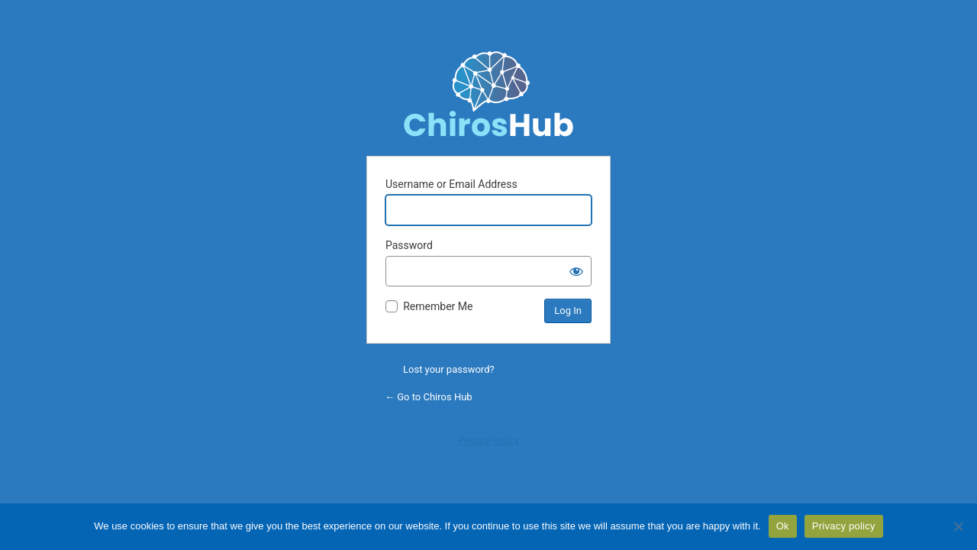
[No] (958, 526)
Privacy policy (843, 526)
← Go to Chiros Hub (428, 397)
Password (409, 245)
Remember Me (437, 306)
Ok (782, 526)
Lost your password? (449, 369)
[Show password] (576, 271)
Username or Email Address (451, 184)
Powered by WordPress (488, 93)
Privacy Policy (488, 440)
